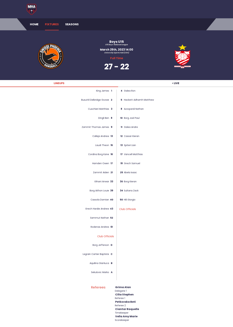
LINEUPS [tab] (59, 83)
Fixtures (52, 24)
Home (34, 24)
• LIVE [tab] (175, 83)
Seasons (72, 24)
